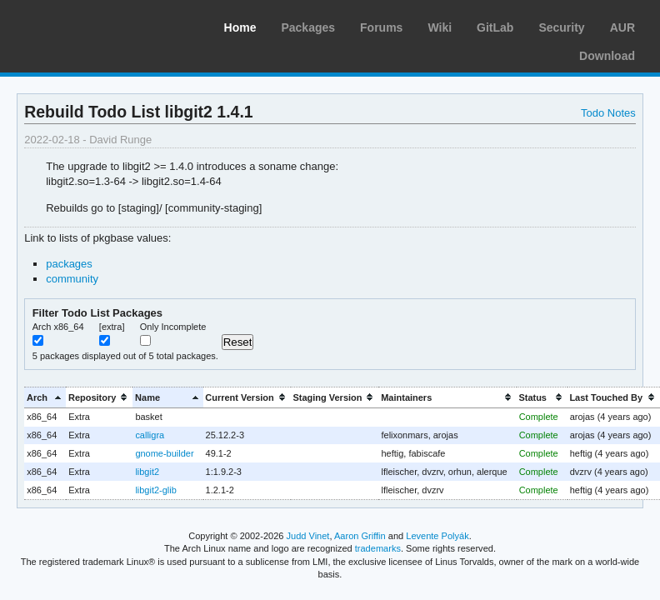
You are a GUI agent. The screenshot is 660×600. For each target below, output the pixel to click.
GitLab (495, 27)
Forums (381, 27)
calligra (149, 435)
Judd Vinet (308, 536)
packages (69, 264)
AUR (622, 27)
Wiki (440, 27)
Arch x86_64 (58, 327)
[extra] (112, 327)
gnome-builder (164, 453)
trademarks (378, 548)
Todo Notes (608, 113)
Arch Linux (91, 25)
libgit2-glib (155, 490)
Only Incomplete (173, 327)
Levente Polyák (437, 536)
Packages (308, 27)
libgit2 (147, 472)
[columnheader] (45, 397)
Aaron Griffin (360, 536)
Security (561, 27)
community (72, 278)
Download (607, 55)
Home (240, 27)
